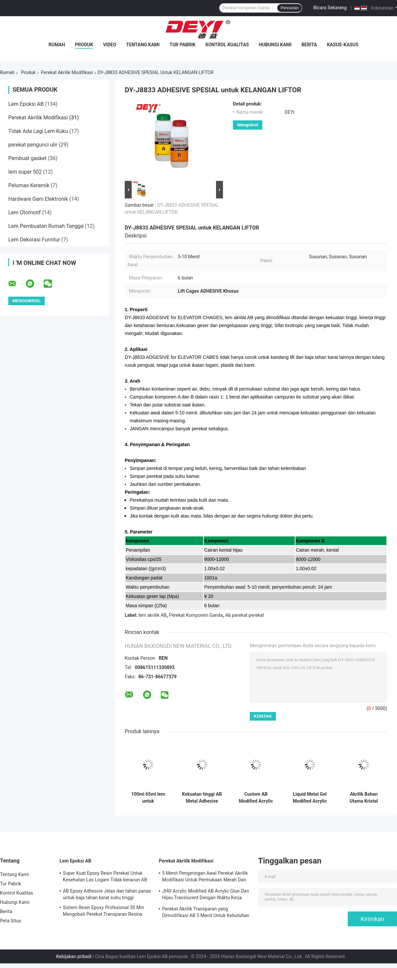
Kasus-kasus (342, 44)
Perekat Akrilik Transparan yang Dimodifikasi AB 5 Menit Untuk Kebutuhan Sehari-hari (205, 913)
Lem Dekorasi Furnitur (34, 239)
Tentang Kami (142, 44)
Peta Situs (10, 920)
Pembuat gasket (27, 158)
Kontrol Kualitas (227, 44)
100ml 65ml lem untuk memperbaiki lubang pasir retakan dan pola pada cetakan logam (148, 797)
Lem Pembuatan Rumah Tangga (46, 226)
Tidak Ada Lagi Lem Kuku (38, 131)
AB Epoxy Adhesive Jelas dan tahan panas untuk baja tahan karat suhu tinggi (107, 894)
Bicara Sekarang (330, 7)
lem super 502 (25, 172)
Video (109, 44)
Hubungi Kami (275, 44)
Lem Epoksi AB (26, 104)
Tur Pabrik (182, 44)
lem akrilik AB (153, 615)
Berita (309, 44)
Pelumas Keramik (28, 185)
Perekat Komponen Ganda (196, 615)
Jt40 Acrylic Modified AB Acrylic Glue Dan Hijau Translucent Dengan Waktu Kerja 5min (205, 895)
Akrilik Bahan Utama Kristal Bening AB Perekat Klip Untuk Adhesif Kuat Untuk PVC (363, 797)
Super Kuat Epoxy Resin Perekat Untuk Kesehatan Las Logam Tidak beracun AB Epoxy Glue (105, 877)
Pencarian (289, 8)
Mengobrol (247, 124)
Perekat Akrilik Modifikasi (67, 72)
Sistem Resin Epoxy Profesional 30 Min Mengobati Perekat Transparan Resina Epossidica (103, 912)
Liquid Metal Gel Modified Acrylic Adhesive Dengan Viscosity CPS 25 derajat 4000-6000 (309, 797)
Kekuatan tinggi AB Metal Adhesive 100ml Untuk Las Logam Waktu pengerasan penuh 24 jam (202, 797)
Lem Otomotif (24, 212)
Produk (84, 44)
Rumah (57, 44)
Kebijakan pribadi (74, 956)
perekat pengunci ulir (32, 145)
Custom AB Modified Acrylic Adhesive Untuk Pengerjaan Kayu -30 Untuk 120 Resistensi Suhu (255, 797)
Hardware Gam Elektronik (38, 199)
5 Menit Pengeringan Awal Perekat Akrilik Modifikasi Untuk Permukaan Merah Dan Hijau (205, 877)
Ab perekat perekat (244, 615)
